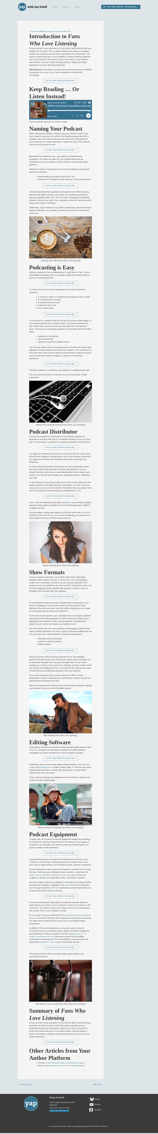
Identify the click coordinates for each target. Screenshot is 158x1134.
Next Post (98, 1085)
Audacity (33, 751)
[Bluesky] (95, 1100)
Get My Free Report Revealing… (60, 80)
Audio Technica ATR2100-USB (41, 876)
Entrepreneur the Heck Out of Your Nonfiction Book (64, 1066)
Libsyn (32, 503)
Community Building (38, 31)
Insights (51, 31)
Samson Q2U (65, 876)
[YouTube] (95, 1105)
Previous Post (24, 1085)
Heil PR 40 (54, 889)
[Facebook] (95, 1111)
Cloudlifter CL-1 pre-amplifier (49, 943)
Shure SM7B (70, 886)
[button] (120, 7)
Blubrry (69, 503)
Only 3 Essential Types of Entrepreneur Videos (65, 1064)
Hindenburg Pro (46, 768)
